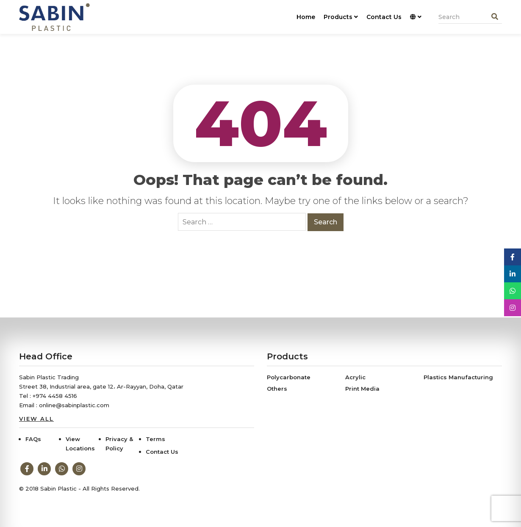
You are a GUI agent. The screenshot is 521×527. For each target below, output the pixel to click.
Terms (155, 439)
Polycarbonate (288, 377)
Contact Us (384, 17)
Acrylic (355, 377)
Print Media (362, 388)
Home (306, 17)
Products (341, 17)
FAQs (33, 439)
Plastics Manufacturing (458, 377)
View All (36, 418)
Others (277, 388)
